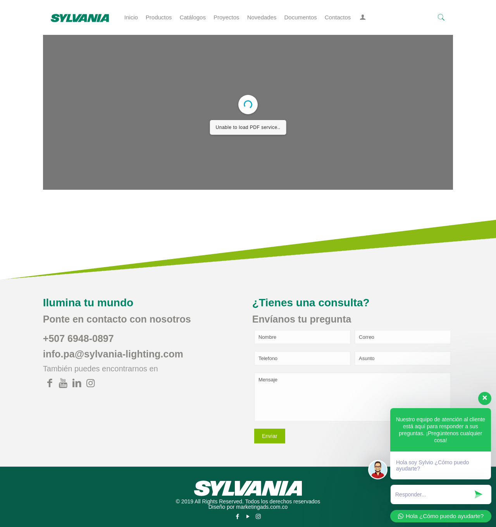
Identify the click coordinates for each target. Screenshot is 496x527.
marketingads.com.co (262, 507)
